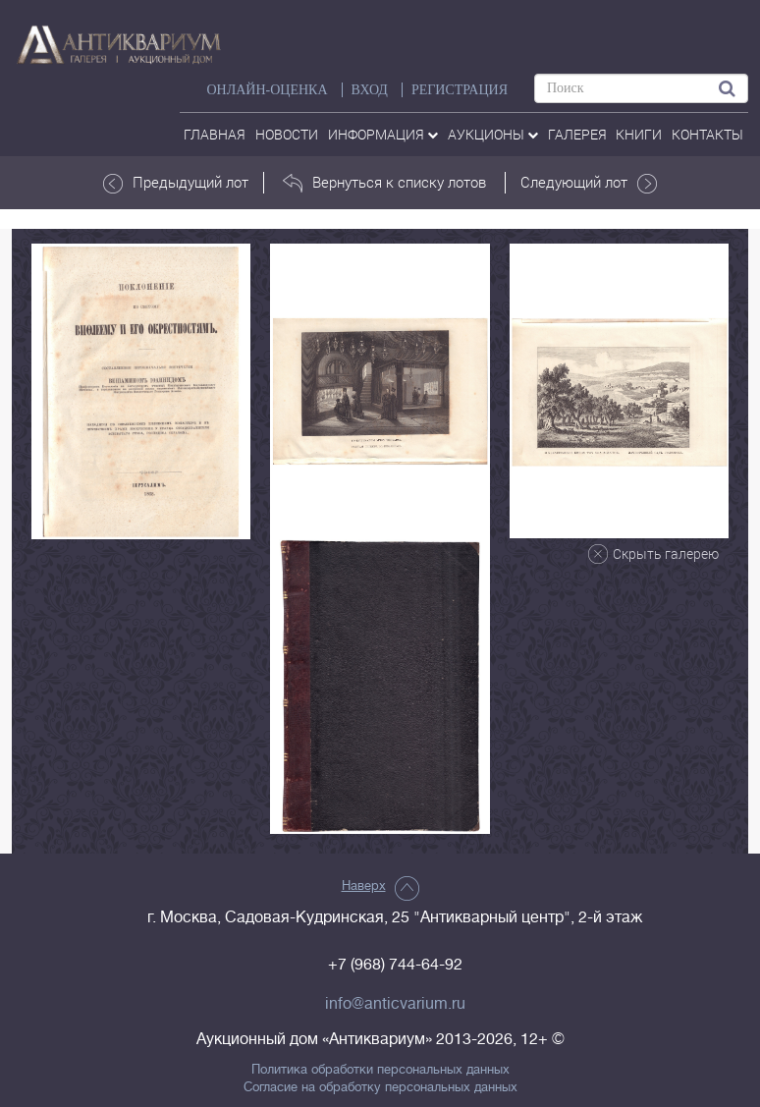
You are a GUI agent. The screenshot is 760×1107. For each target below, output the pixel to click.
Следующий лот (588, 183)
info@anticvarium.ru (395, 1004)
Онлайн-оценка (266, 90)
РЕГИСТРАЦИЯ (459, 90)
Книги (639, 134)
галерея (577, 134)
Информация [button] (383, 134)
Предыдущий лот (175, 183)
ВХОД (370, 90)
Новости (286, 134)
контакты (707, 134)
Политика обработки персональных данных (380, 1070)
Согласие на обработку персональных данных (380, 1087)
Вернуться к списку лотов (384, 183)
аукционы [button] (493, 134)
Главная (214, 134)
